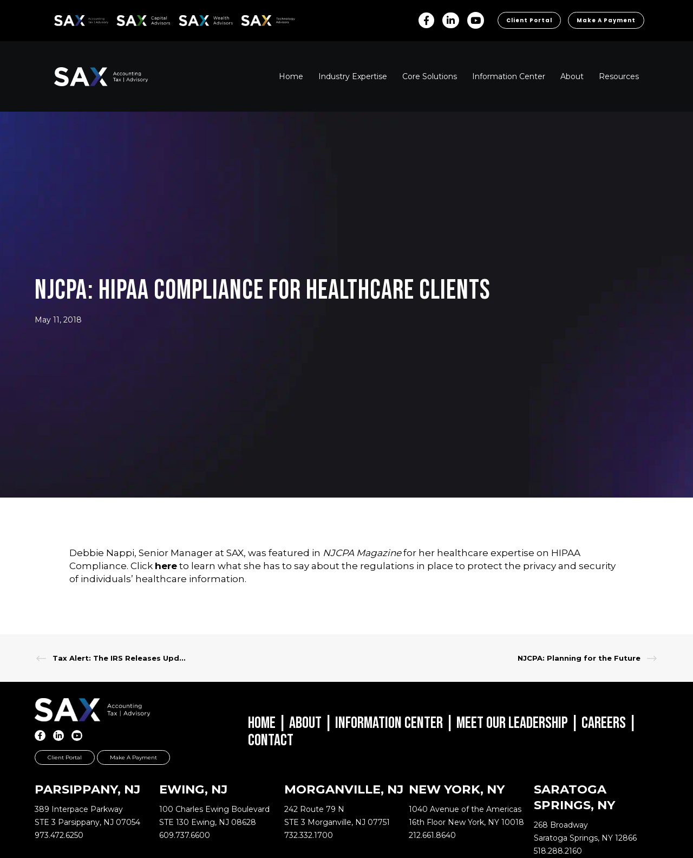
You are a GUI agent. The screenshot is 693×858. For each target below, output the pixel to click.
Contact (270, 740)
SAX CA (128, 18)
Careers (603, 723)
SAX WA (191, 18)
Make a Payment (606, 20)
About (305, 723)
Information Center (389, 723)
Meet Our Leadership (512, 723)
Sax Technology (261, 20)
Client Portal (529, 20)
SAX (60, 18)
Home (262, 723)
